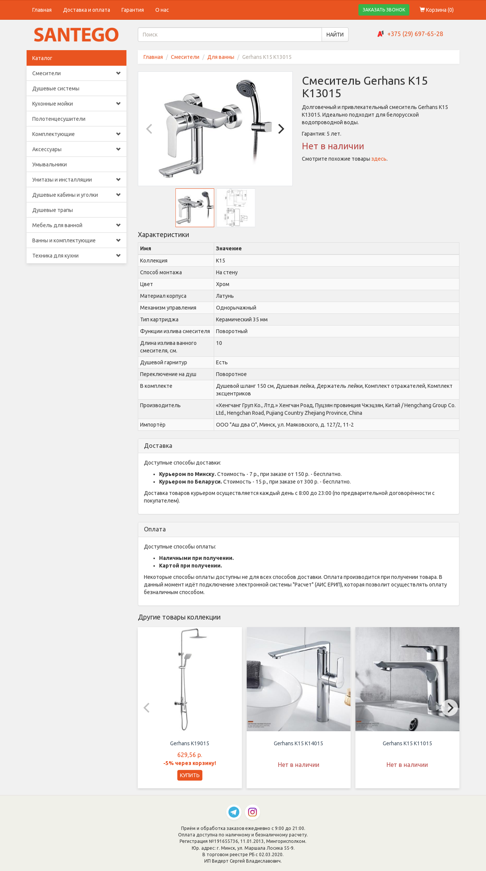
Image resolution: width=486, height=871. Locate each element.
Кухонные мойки (76, 103)
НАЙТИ (335, 35)
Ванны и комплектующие (76, 240)
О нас (162, 10)
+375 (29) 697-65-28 (415, 33)
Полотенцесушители (58, 119)
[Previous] (150, 128)
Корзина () (437, 10)
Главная (42, 10)
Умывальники (49, 164)
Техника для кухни (76, 255)
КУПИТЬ (190, 775)
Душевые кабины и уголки (76, 194)
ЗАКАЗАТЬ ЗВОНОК (384, 9)
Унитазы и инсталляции (76, 179)
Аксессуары (76, 149)
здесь (379, 159)
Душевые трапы (52, 210)
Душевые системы (55, 88)
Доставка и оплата (86, 10)
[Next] (280, 128)
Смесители (76, 73)
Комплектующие (76, 134)
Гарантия (133, 10)
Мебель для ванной (76, 225)
